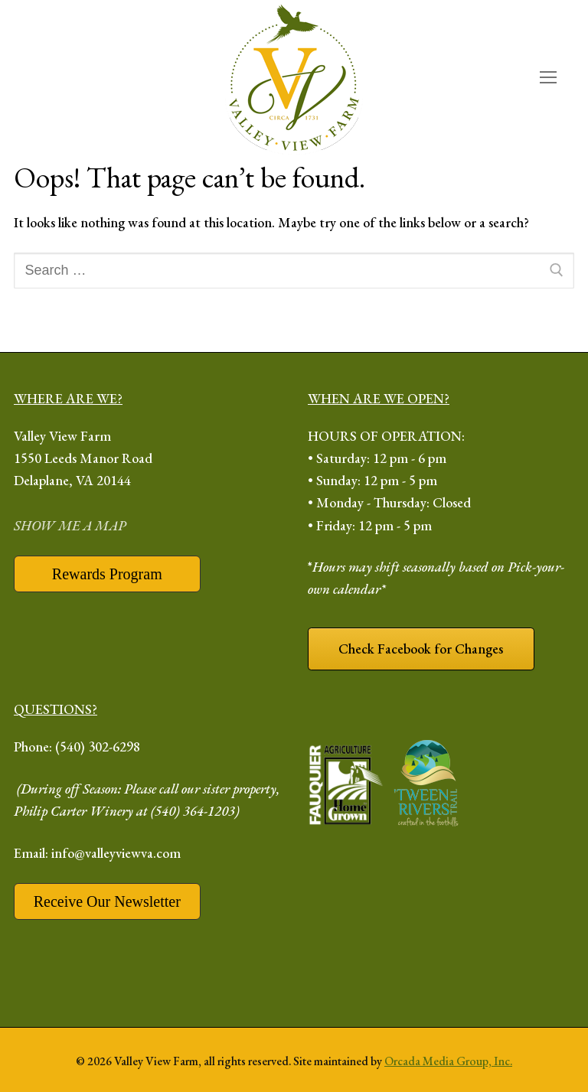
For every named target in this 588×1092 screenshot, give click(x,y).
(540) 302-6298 (97, 746)
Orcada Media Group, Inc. (448, 1061)
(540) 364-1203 (193, 811)
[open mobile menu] (547, 78)
